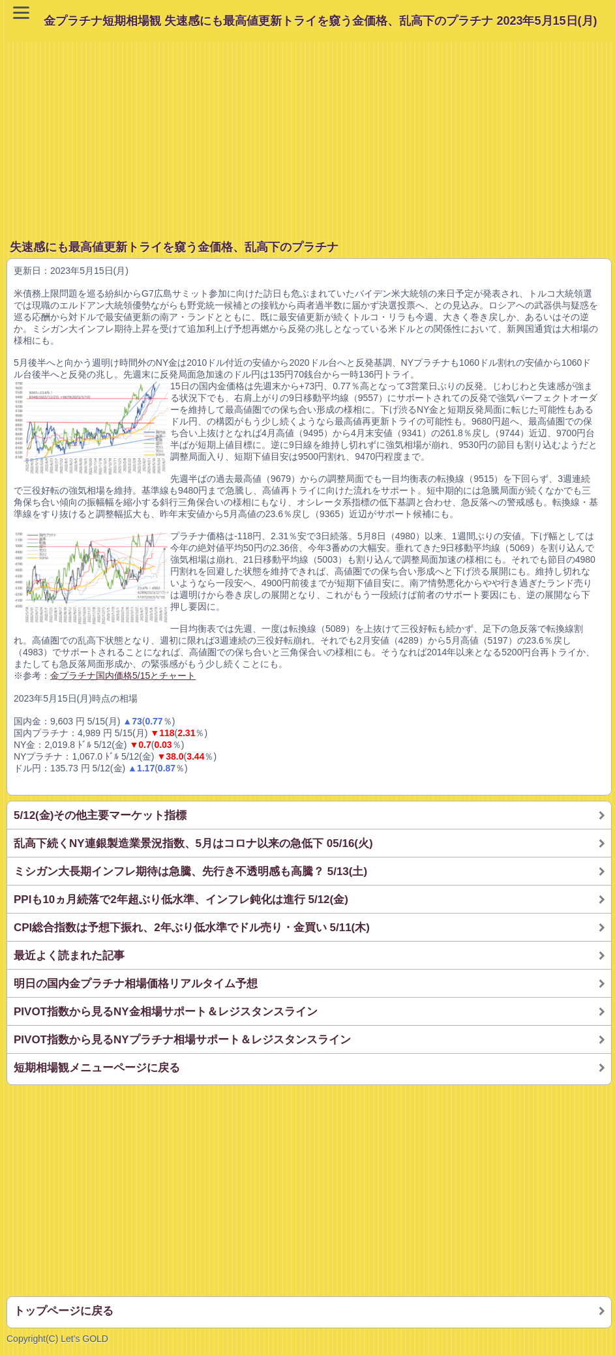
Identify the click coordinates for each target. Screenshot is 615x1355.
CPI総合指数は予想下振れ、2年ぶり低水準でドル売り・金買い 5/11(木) (192, 927)
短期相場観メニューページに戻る (97, 1068)
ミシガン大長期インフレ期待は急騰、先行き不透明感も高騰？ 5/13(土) (190, 871)
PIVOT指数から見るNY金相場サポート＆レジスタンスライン (166, 1011)
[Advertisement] (311, 133)
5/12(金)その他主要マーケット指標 (100, 815)
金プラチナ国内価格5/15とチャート (123, 675)
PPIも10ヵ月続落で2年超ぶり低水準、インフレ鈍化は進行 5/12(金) (181, 899)
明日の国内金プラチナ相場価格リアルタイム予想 (136, 983)
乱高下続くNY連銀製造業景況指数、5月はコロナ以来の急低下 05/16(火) (193, 843)
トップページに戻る (63, 1311)
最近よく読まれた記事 (69, 955)
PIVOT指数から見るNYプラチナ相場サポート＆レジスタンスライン (182, 1040)
